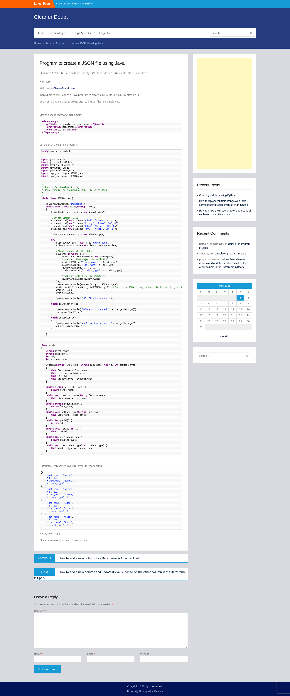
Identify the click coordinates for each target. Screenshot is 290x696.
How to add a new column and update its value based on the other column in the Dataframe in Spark (223, 263)
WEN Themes (155, 691)
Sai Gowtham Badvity (77, 73)
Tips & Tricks (83, 33)
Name (38, 654)
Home (40, 33)
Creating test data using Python (74, 3)
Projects (104, 33)
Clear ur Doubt (51, 17)
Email (91, 654)
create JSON (126, 73)
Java (99, 73)
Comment (40, 611)
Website (144, 654)
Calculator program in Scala (231, 253)
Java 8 (108, 73)
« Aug (223, 336)
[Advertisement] (224, 113)
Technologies (58, 33)
